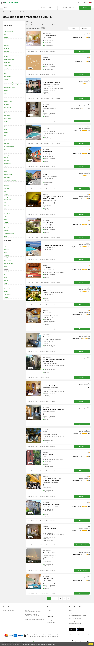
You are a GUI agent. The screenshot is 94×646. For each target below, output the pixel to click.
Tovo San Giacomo (8, 213)
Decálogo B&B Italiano (8, 610)
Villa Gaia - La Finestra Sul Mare (53, 245)
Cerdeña (6, 258)
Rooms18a (46, 59)
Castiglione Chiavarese (9, 87)
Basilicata (6, 249)
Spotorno (6, 205)
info (29, 51)
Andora (6, 34)
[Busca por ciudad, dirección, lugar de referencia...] (20, 8)
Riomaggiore (7, 177)
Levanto (6, 132)
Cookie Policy (49, 641)
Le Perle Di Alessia (49, 385)
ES (91, 2)
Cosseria (6, 104)
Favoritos (80, 2)
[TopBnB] (43, 28)
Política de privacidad (40, 641)
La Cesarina (47, 267)
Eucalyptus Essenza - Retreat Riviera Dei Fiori (53, 197)
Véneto (6, 297)
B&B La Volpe (47, 151)
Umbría (6, 291)
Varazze (6, 222)
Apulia (5, 246)
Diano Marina (7, 112)
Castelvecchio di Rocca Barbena (12, 84)
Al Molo (45, 106)
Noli (5, 149)
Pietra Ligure (7, 154)
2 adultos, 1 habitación (68, 7)
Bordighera (7, 56)
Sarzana (6, 191)
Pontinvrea (6, 160)
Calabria (6, 252)
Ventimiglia (7, 227)
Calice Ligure (7, 65)
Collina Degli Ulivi (49, 553)
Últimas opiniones (51, 620)
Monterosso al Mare (9, 146)
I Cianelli (46, 129)
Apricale (6, 37)
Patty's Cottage (48, 454)
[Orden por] (85, 28)
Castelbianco (7, 76)
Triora (5, 216)
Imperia (6, 124)
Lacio (5, 266)
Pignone (6, 157)
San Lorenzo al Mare (9, 183)
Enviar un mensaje (50, 51)
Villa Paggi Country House (52, 82)
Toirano (6, 211)
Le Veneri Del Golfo (49, 528)
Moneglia (6, 143)
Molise (5, 277)
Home (4, 11)
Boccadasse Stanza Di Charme (53, 409)
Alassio (6, 28)
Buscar (85, 7)
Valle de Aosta (7, 294)
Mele (5, 138)
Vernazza (6, 230)
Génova (6, 121)
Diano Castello (7, 110)
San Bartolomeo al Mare (10, 180)
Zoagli (5, 236)
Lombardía (6, 272)
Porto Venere (7, 163)
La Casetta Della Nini (50, 35)
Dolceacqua (7, 115)
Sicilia (5, 283)
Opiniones (42, 51)
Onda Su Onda (48, 578)
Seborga (6, 197)
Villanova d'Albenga (9, 233)
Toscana (6, 286)
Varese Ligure (7, 225)
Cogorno (6, 98)
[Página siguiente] (68, 598)
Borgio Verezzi (7, 62)
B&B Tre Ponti (47, 290)
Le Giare (45, 174)
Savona (6, 194)
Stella (5, 208)
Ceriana (6, 90)
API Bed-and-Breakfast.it (75, 623)
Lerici (5, 129)
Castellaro (6, 79)
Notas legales (33, 641)
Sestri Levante (7, 199)
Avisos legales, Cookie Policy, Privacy (78, 615)
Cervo (5, 93)
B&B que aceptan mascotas (15, 11)
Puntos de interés (51, 613)
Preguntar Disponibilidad (82, 121)
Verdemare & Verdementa (51, 504)
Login (86, 2)
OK (90, 644)
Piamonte (6, 280)
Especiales (49, 610)
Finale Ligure (7, 118)
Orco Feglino (7, 152)
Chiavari (6, 96)
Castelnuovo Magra (9, 82)
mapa (36, 51)
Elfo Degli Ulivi (48, 222)
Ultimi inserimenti (51, 622)
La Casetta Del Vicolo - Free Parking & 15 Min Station (52, 479)
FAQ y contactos (73, 613)
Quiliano (6, 166)
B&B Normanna (48, 432)
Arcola (5, 40)
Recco (5, 171)
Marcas (6, 274)
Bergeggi (6, 48)
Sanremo (6, 185)
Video (32, 98)
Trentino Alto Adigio (9, 288)
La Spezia (6, 126)
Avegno (6, 42)
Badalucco (6, 45)
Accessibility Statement (74, 621)
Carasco (6, 70)
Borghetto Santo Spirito (9, 59)
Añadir (70, 610)
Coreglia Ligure (8, 101)
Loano (5, 135)
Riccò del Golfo (8, 174)
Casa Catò (46, 337)
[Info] (39, 28)
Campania (6, 255)
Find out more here (16, 644)
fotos (32, 51)
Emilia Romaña (8, 260)
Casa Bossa (47, 313)
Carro (5, 73)
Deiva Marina (7, 107)
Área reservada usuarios (75, 618)
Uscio (5, 219)
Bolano (6, 54)
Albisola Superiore (8, 31)
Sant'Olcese (7, 188)
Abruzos (6, 244)
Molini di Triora (7, 140)
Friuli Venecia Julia (8, 263)
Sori (5, 202)
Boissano (6, 51)
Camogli (6, 68)
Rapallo (6, 169)
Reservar (81, 51)
